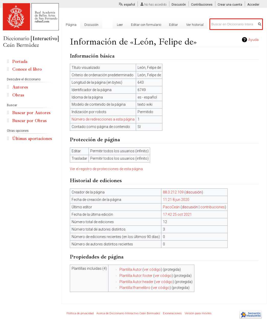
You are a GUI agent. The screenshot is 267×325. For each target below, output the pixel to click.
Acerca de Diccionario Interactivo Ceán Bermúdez (128, 313)
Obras (18, 95)
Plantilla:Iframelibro (134, 288)
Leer (120, 25)
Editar (173, 25)
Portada (19, 61)
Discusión (179, 4)
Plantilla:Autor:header (136, 282)
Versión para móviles (198, 313)
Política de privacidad (80, 313)
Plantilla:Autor (130, 269)
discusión (194, 192)
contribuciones (212, 207)
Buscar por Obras (29, 120)
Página (71, 25)
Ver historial (195, 25)
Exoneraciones (172, 313)
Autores (20, 87)
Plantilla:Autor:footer (135, 276)
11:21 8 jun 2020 (176, 200)
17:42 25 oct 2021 (177, 214)
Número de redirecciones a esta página (103, 119)
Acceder (253, 4)
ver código (152, 269)
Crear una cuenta (230, 4)
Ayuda (253, 40)
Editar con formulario (146, 25)
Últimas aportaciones (32, 138)
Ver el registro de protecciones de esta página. (106, 169)
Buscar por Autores (31, 113)
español (129, 4)
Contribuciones (202, 4)
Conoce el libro (27, 69)
